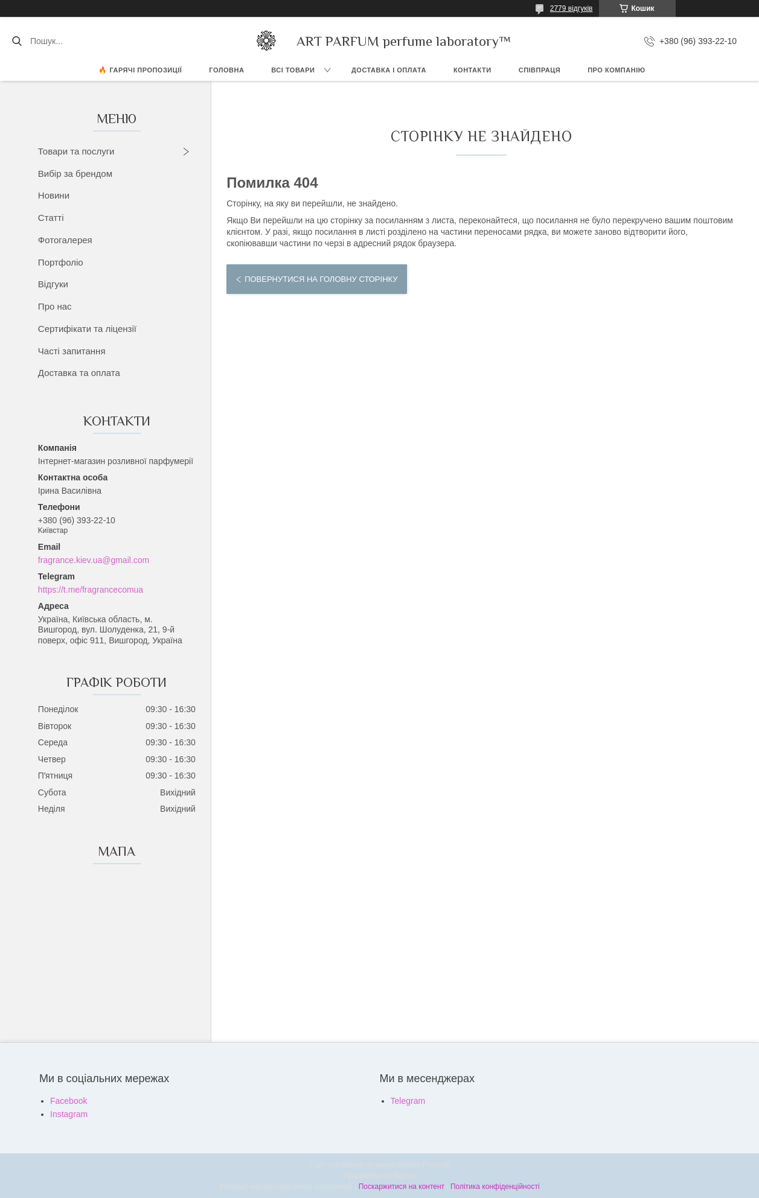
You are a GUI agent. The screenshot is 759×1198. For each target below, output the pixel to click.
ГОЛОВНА (226, 70)
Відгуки (53, 284)
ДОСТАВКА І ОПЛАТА (388, 70)
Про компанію (616, 70)
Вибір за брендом (75, 173)
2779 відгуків (571, 8)
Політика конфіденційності (495, 1186)
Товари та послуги (76, 151)
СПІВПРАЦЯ (540, 70)
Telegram (408, 1101)
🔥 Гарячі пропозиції (140, 70)
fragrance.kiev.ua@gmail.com (93, 560)
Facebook (68, 1101)
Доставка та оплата (79, 373)
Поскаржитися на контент (401, 1186)
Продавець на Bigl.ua (379, 1175)
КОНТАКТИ (472, 70)
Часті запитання (72, 351)
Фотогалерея (65, 240)
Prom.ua (435, 1165)
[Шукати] (16, 41)
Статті (51, 217)
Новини (53, 195)
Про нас (55, 306)
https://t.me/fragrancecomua (90, 589)
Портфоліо (60, 262)
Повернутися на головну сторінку (321, 279)
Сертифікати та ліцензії (87, 328)
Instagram (69, 1114)
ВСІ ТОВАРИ (293, 70)
